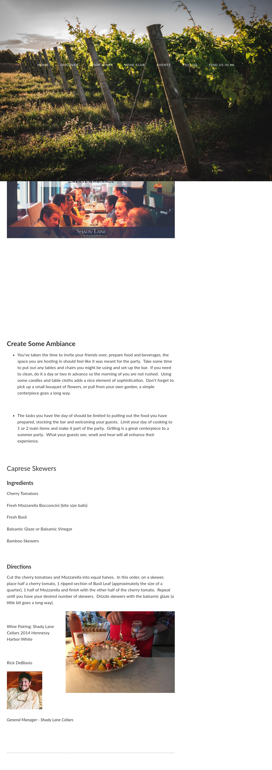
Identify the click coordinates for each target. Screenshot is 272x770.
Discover (69, 65)
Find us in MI (222, 65)
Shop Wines (101, 65)
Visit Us (189, 65)
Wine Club (135, 65)
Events (164, 65)
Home (43, 65)
